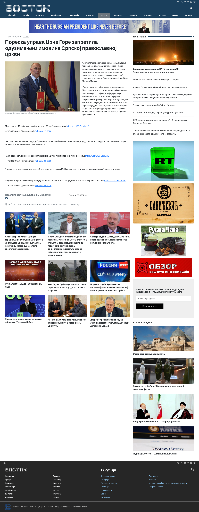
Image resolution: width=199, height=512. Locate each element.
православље (34, 204)
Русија (26, 15)
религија (21, 204)
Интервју (133, 15)
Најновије (11, 15)
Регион (104, 15)
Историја (105, 480)
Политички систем (109, 483)
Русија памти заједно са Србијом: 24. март (154, 105)
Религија (105, 487)
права (46, 204)
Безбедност (56, 15)
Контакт (152, 480)
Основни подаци (108, 476)
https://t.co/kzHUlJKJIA (115, 180)
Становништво (107, 490)
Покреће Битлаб (156, 487)
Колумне (148, 15)
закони (54, 204)
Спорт (56, 497)
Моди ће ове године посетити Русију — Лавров (156, 79)
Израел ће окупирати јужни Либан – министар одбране (160, 87)
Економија (74, 15)
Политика (40, 15)
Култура (188, 15)
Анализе (118, 15)
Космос (162, 15)
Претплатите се (149, 306)
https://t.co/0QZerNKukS (78, 126)
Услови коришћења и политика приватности (168, 483)
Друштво (90, 15)
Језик (103, 494)
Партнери (153, 476)
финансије (74, 204)
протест (63, 204)
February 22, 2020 (43, 131)
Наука (175, 15)
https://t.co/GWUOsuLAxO (97, 156)
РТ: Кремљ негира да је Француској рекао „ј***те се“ (158, 112)
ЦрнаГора (10, 204)
